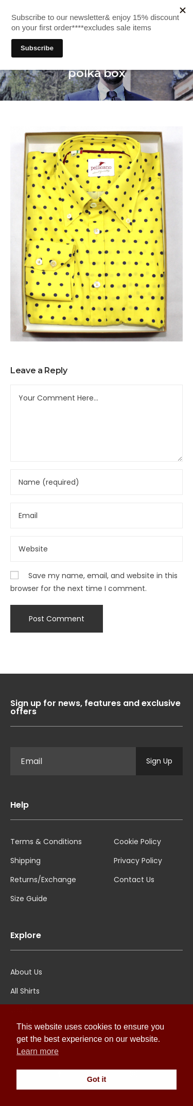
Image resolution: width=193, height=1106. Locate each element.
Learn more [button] (37, 1051)
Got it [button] (97, 1079)
